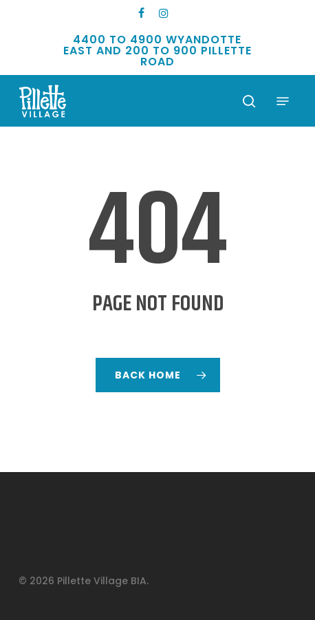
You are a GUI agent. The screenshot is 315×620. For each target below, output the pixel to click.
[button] (282, 101)
